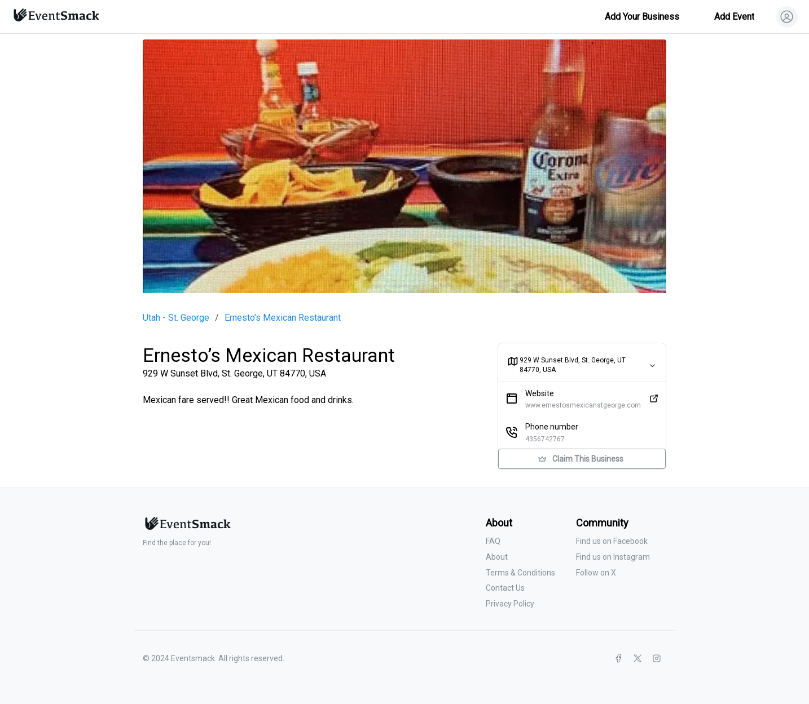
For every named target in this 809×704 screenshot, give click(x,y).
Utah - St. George (176, 317)
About (497, 556)
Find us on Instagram (613, 556)
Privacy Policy (510, 603)
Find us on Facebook (612, 541)
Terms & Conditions (520, 572)
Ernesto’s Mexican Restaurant (283, 317)
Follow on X (596, 572)
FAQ (493, 541)
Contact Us (505, 587)
